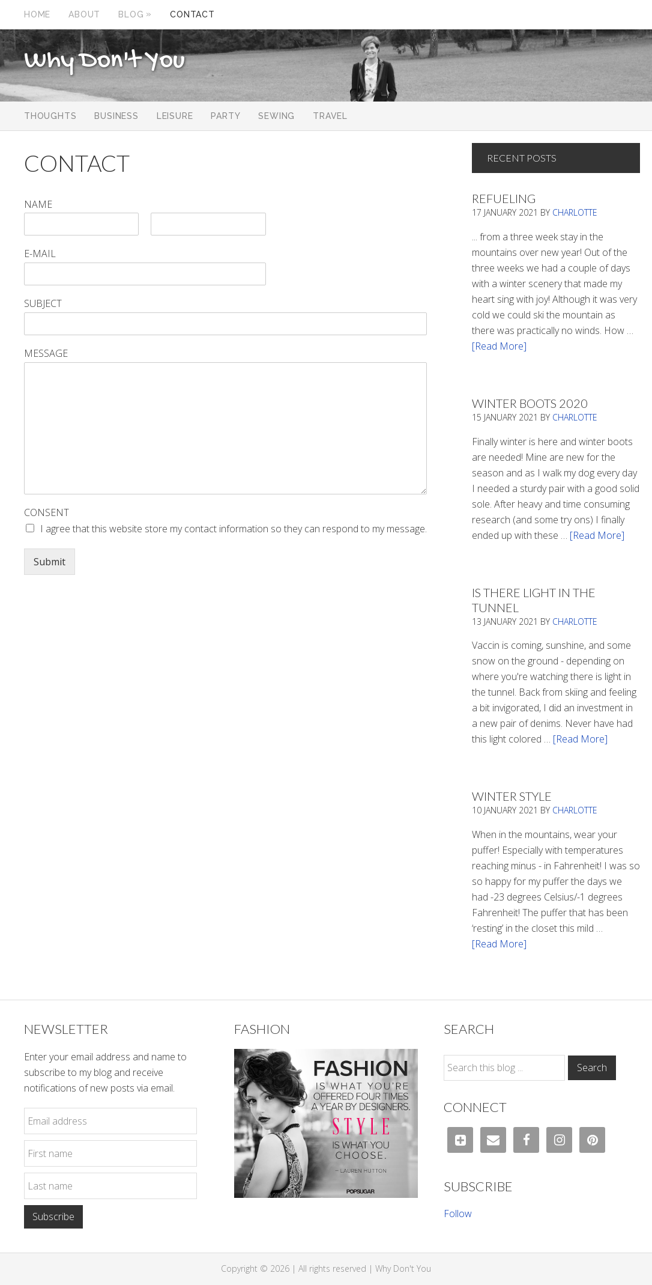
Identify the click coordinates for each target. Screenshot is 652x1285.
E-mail (40, 254)
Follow (458, 1213)
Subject (43, 303)
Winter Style (512, 796)
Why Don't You (104, 61)
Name (38, 204)
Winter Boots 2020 (530, 403)
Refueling (504, 198)
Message (46, 353)
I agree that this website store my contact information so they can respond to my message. (233, 528)
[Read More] (499, 346)
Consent (46, 512)
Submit (49, 561)
